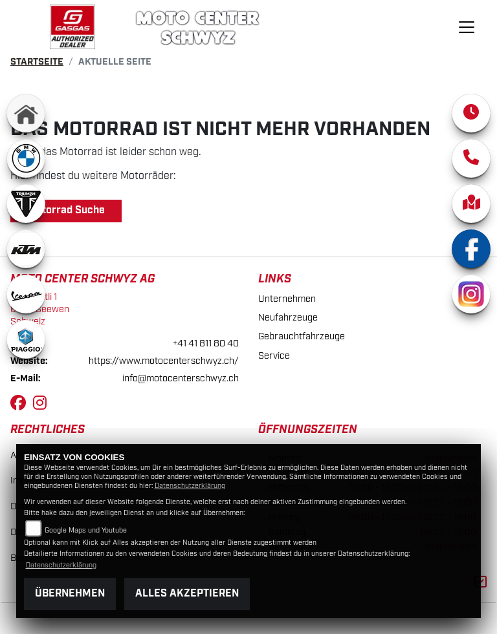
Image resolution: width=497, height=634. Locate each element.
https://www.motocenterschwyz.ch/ (164, 361)
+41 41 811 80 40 (206, 343)
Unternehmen (287, 299)
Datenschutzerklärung (190, 486)
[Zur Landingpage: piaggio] (25, 339)
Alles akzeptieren (187, 593)
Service (274, 356)
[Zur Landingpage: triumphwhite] (25, 203)
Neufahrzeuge (288, 318)
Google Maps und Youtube (86, 530)
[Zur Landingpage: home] (25, 113)
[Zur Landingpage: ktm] (25, 248)
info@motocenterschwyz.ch (180, 378)
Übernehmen (70, 593)
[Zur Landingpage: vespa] (25, 294)
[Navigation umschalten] (466, 27)
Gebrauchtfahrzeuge (301, 336)
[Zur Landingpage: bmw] (25, 158)
